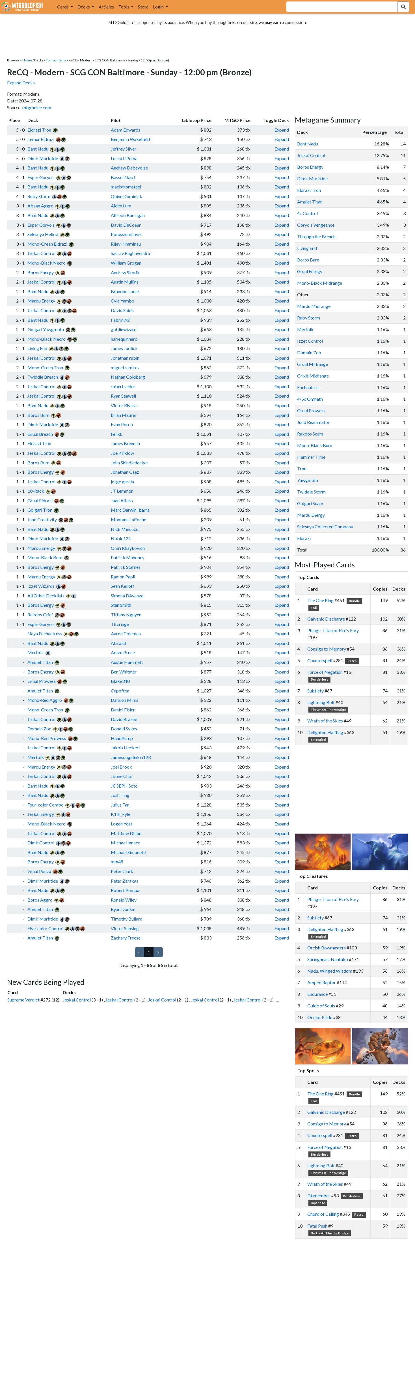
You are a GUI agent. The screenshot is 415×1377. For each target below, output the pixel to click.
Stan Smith (121, 605)
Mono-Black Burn (44, 557)
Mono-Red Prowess (46, 738)
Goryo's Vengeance (315, 225)
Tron (301, 468)
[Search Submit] (403, 6)
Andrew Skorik (125, 272)
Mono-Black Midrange (319, 283)
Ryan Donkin (123, 909)
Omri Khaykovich (128, 548)
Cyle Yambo (122, 300)
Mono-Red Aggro (44, 700)
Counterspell (319, 660)
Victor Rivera (124, 405)
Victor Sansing (125, 928)
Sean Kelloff (122, 586)
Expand (281, 129)
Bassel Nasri (123, 177)
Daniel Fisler (123, 709)
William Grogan (126, 262)
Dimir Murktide (42, 158)
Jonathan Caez (125, 472)
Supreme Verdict (23, 999)
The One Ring (320, 600)
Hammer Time (311, 457)
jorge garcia (122, 481)
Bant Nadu (37, 148)
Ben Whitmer (124, 671)
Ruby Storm (38, 196)
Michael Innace (125, 842)
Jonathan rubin (125, 358)
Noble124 (121, 538)
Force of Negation (325, 672)
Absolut (118, 643)
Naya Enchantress (44, 633)
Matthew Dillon (126, 833)
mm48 (117, 861)
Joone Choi (121, 776)
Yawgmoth (307, 480)
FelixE (116, 434)
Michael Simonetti (128, 852)
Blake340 (120, 681)
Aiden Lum (121, 205)
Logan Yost (121, 823)
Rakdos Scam (310, 433)
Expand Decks (21, 82)
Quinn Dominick (126, 196)
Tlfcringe (120, 624)
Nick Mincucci (125, 529)
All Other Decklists (45, 595)
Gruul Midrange (312, 364)
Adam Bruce (123, 652)
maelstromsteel (126, 186)
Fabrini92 (120, 320)
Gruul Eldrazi (40, 500)
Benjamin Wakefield (130, 139)
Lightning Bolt (321, 702)
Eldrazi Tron (39, 129)
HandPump (122, 738)
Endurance (317, 994)
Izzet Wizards (41, 586)
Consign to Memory (326, 648)
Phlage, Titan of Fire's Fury (333, 630)
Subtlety (315, 690)
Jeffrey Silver (123, 148)
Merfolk (35, 652)
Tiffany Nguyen (126, 614)
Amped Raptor (321, 982)
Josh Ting (120, 795)
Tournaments (56, 60)
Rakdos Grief (40, 614)
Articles (106, 6)
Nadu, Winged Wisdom (329, 970)
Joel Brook (121, 766)
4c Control (307, 213)
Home (27, 60)
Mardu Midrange (313, 306)
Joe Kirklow (122, 453)
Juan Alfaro (122, 500)
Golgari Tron (39, 509)
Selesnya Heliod (42, 234)
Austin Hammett (127, 662)
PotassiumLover (126, 234)
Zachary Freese (126, 937)
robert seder (123, 386)
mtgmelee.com (36, 107)
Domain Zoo (39, 728)
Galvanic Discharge (326, 618)
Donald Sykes (124, 728)
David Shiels (122, 310)
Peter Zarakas (124, 880)
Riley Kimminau (126, 243)
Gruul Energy (309, 271)
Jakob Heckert (125, 747)
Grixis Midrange (313, 375)
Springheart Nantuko (327, 959)
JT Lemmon (122, 491)
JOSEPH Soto (124, 785)
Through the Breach (316, 236)
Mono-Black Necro (46, 262)
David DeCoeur (126, 225)
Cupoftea (120, 690)
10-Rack (35, 491)
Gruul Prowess (41, 681)
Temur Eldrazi (40, 139)
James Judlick (124, 348)
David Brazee (124, 719)
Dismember (318, 1195)
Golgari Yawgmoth (45, 329)
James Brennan (125, 443)
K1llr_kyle (120, 814)
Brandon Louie (125, 291)
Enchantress (309, 387)
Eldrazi (304, 538)
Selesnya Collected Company (325, 526)
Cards (63, 6)
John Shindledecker (129, 462)
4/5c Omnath (310, 399)
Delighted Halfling (325, 732)
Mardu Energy (41, 300)
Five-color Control (45, 928)
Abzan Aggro (40, 205)
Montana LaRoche (128, 519)
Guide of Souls (321, 1005)
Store (143, 6)
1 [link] (149, 952)
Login (159, 6)
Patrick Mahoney (127, 557)
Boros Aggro (40, 899)
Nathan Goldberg (128, 376)
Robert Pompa (125, 890)
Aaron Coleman (126, 633)
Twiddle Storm (311, 491)
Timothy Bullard (126, 918)
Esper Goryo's (41, 177)
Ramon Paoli (123, 576)
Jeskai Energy (40, 814)
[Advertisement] (356, 789)
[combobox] (338, 6)
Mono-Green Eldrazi (47, 243)
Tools (124, 6)
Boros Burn (38, 415)
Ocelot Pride (319, 1017)
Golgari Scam (310, 503)
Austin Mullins (125, 281)
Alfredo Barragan (128, 215)
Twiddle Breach (42, 376)
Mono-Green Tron (45, 367)
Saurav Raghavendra (130, 253)
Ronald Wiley (124, 899)
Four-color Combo (45, 804)
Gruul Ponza (39, 871)
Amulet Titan (40, 662)
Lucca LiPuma (124, 158)
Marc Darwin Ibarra (130, 509)
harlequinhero (124, 339)
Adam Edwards (125, 129)
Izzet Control (310, 341)
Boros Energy (40, 272)
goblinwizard (124, 329)
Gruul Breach (40, 434)
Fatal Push (317, 1225)
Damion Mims (124, 700)
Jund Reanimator (313, 422)
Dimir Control (40, 842)
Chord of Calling (323, 1214)
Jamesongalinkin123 (131, 757)
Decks (84, 6)
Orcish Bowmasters (326, 947)
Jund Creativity (42, 519)
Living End (37, 348)
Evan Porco (122, 424)
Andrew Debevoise (129, 167)
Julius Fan (120, 804)
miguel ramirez (125, 367)
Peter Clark (122, 871)
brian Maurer (124, 415)
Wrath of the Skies (325, 720)
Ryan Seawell (123, 395)
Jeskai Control (41, 253)
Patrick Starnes (126, 567)
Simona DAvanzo (127, 595)
